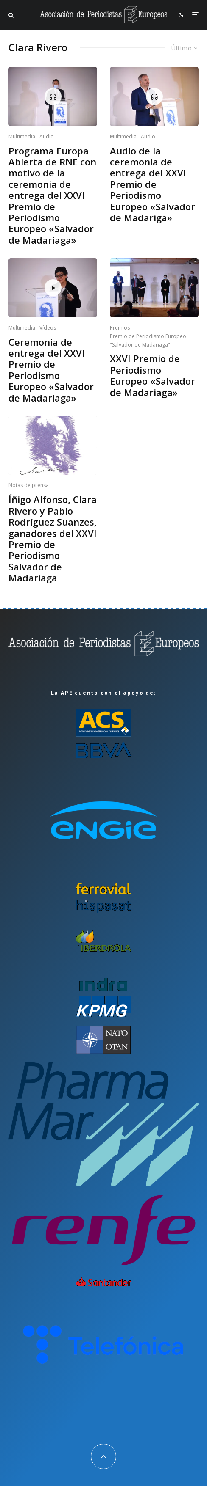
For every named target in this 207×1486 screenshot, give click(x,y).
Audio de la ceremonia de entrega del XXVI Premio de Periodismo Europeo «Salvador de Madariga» (152, 184)
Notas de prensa (28, 485)
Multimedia (21, 136)
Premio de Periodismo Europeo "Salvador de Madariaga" (148, 340)
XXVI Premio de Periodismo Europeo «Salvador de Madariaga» (152, 375)
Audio (46, 136)
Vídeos (47, 327)
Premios (120, 327)
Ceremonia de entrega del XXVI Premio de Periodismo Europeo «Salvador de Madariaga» (51, 369)
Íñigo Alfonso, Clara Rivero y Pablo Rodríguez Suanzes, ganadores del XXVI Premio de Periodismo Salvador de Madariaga (52, 538)
